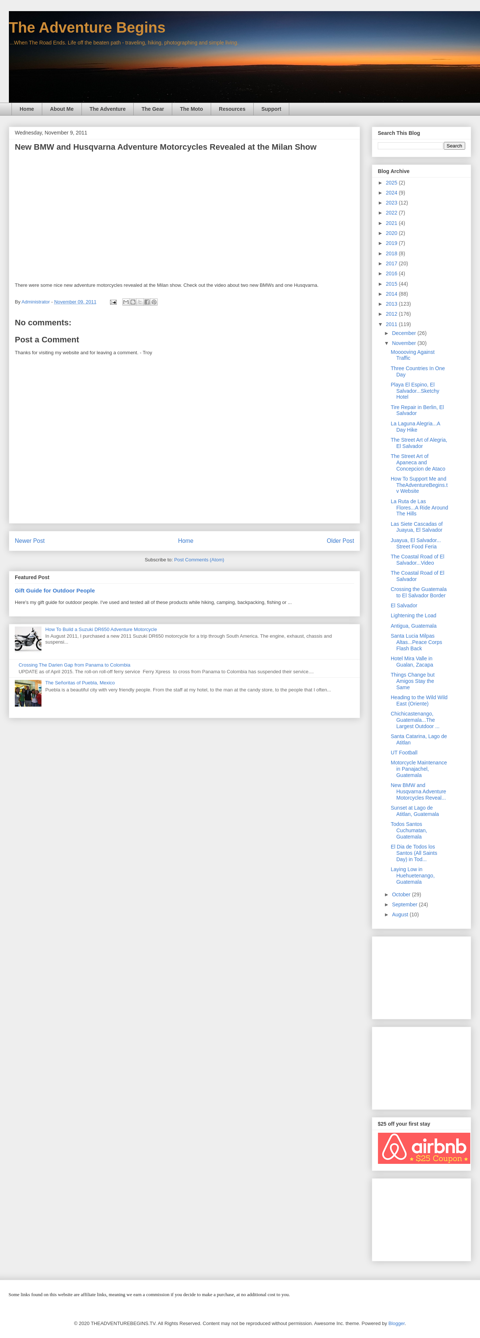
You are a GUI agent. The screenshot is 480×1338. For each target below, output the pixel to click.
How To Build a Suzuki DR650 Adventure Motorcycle (101, 629)
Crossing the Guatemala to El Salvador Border (419, 592)
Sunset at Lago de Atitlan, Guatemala (415, 811)
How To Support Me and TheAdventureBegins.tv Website (419, 485)
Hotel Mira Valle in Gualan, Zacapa (412, 661)
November (404, 343)
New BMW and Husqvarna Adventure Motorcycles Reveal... (418, 791)
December (404, 333)
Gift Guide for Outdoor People (55, 590)
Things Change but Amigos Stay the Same (412, 681)
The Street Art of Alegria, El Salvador (419, 443)
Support (271, 109)
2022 (392, 213)
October (402, 894)
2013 (392, 304)
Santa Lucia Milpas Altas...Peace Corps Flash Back (416, 642)
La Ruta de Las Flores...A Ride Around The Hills (419, 507)
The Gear (152, 109)
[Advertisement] (421, 976)
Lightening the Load (413, 615)
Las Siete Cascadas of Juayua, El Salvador (417, 527)
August (400, 914)
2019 (392, 243)
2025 (392, 183)
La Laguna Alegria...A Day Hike (415, 427)
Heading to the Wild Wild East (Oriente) (419, 700)
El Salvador (404, 605)
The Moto (191, 109)
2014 (392, 294)
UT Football (404, 753)
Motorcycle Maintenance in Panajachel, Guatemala (419, 769)
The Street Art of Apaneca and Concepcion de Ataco (418, 462)
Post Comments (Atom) (199, 559)
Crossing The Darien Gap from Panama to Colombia (74, 665)
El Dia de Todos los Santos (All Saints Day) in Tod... (414, 853)
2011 (392, 324)
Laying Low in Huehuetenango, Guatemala (413, 875)
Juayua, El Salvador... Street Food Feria (416, 543)
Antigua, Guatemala (414, 626)
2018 (392, 253)
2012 (392, 314)
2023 (392, 203)
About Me (62, 109)
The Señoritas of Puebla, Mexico (80, 682)
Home (27, 109)
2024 (392, 193)
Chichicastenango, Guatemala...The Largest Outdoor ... (415, 720)
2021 (392, 223)
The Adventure (108, 109)
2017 (392, 263)
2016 (392, 273)
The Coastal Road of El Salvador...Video (417, 560)
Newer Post (30, 541)
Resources (232, 109)
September (405, 904)
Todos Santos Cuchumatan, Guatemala (409, 830)
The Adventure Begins (87, 27)
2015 (392, 284)
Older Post (340, 541)
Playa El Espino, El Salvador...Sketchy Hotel (415, 391)
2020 (392, 233)
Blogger (397, 1323)
